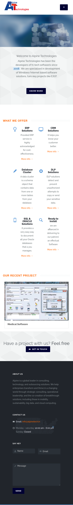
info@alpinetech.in (31, 421)
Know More (36, 91)
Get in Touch (38, 349)
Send (18, 491)
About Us (18, 374)
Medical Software (18, 324)
